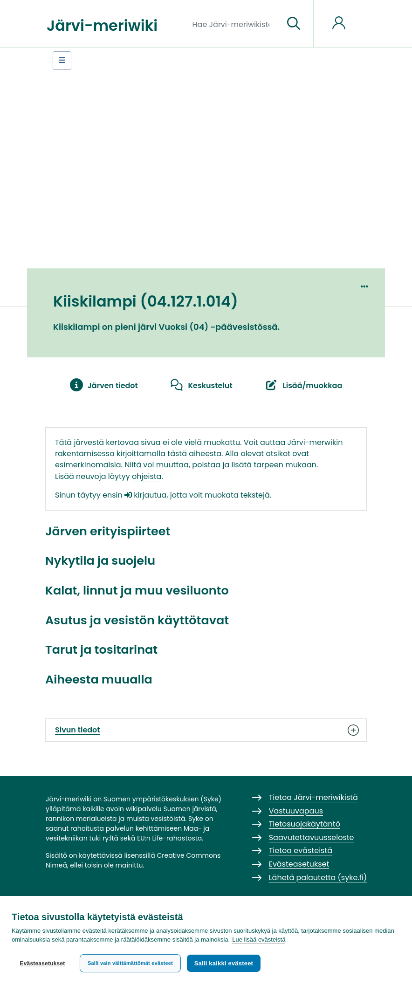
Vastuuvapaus (296, 811)
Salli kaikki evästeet (224, 963)
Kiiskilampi (76, 327)
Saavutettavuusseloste (311, 837)
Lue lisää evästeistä (258, 940)
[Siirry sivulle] (294, 24)
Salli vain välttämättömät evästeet (130, 963)
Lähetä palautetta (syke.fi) (318, 877)
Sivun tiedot (206, 730)
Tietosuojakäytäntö (304, 824)
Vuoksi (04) (184, 327)
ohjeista (146, 476)
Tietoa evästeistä (300, 850)
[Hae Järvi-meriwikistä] (234, 24)
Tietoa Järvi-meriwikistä (313, 797)
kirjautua (145, 495)
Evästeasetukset (42, 963)
